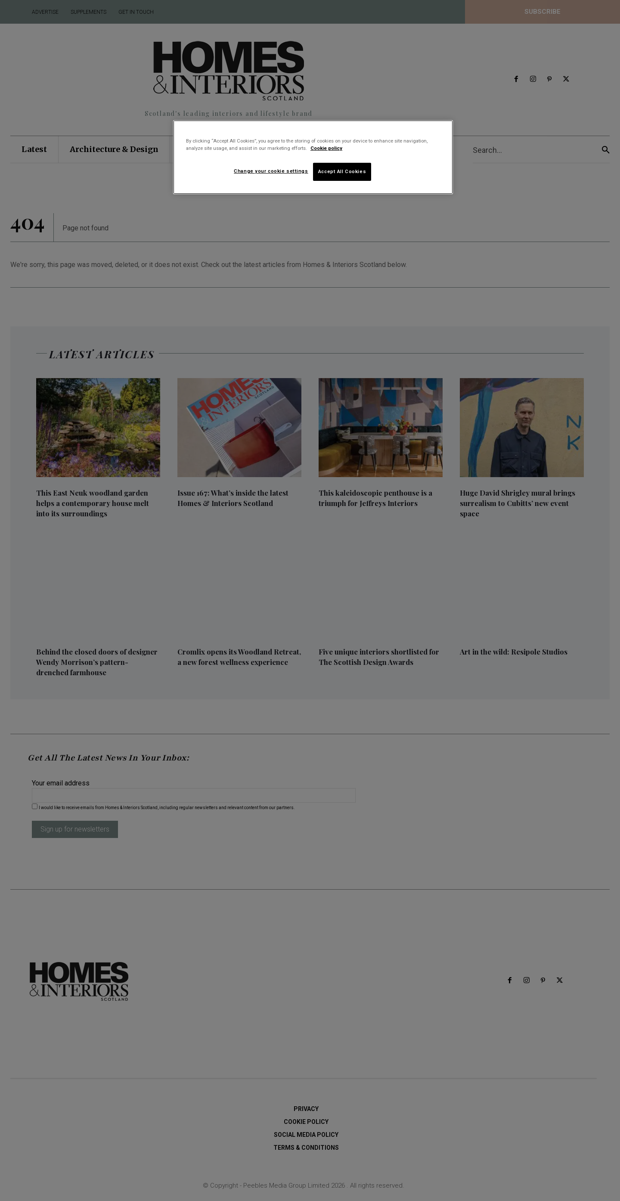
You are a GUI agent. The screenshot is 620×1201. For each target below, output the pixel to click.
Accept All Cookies (342, 171)
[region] (313, 157)
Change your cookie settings (271, 171)
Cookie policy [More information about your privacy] (326, 148)
